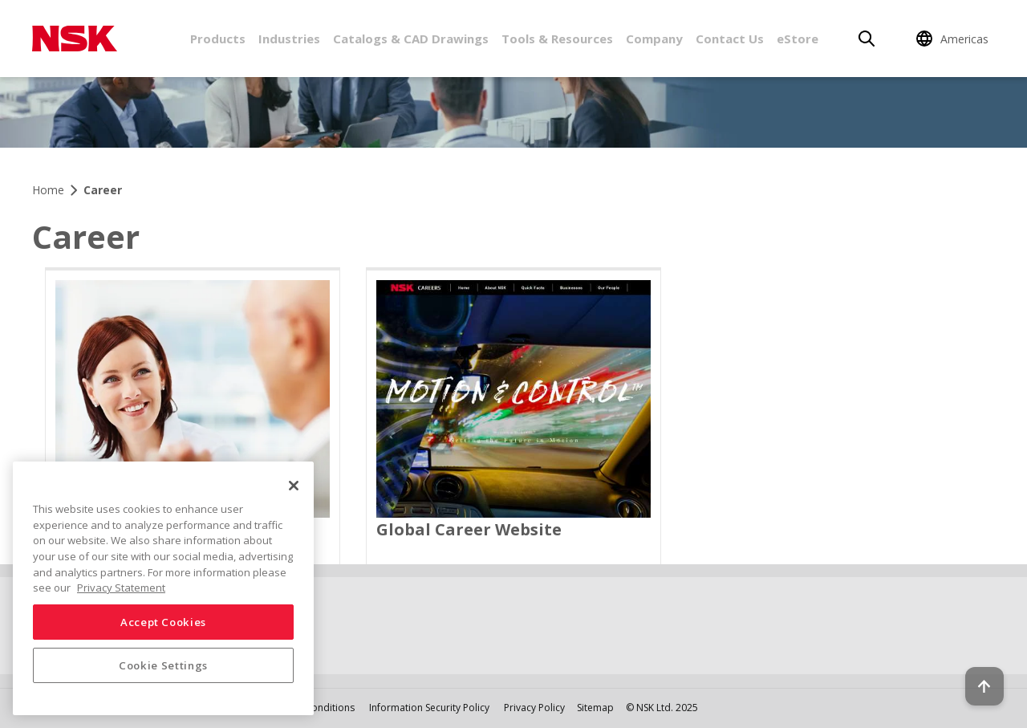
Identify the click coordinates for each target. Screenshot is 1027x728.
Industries (289, 39)
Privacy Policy (534, 707)
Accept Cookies (163, 622)
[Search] (866, 38)
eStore (797, 39)
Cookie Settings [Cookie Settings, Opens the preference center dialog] (163, 665)
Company (654, 39)
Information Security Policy (429, 707)
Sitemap (595, 707)
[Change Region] (955, 38)
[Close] (293, 485)
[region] (163, 588)
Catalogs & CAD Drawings (411, 39)
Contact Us (730, 39)
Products (218, 39)
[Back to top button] (975, 670)
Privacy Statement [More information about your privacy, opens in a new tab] (121, 587)
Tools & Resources (557, 39)
